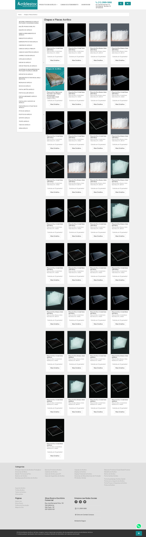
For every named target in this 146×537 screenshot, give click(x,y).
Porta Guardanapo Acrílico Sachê (28, 97)
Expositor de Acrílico (26, 74)
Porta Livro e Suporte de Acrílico (27, 102)
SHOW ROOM (85, 4)
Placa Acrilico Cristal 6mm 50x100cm (97, 312)
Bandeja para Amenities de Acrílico (27, 34)
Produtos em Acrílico (48, 4)
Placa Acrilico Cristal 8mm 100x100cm (75, 268)
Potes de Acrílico (24, 111)
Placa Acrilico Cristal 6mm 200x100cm (54, 136)
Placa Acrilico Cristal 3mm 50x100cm (54, 268)
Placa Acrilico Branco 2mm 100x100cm (119, 136)
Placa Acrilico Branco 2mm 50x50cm (75, 356)
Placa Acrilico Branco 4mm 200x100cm (97, 92)
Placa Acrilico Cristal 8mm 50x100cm (119, 312)
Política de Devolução (22, 507)
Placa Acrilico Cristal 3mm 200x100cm (75, 49)
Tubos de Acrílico (24, 125)
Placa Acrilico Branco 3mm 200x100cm (119, 49)
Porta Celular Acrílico (26, 93)
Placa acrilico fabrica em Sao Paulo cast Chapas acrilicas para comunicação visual (54, 94)
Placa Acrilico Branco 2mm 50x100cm (119, 180)
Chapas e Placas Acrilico (32, 14)
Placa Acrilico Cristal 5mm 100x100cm (75, 224)
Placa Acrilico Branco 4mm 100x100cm (97, 180)
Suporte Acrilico (24, 118)
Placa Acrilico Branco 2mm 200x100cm (97, 49)
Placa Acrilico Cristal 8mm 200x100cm (75, 136)
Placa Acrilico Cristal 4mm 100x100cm (119, 268)
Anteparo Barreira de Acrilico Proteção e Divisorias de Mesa (29, 22)
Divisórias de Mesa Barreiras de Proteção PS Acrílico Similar (29, 70)
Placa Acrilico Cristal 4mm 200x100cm (75, 92)
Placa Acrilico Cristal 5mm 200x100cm (119, 92)
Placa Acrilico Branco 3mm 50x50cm (119, 356)
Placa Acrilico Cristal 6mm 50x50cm (119, 400)
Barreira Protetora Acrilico (28, 42)
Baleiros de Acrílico (25, 30)
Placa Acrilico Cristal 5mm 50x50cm (97, 400)
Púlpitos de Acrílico (25, 114)
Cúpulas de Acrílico (25, 59)
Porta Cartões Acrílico (26, 89)
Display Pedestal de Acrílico (28, 66)
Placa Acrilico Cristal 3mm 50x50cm (97, 356)
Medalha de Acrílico (25, 82)
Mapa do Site (19, 509)
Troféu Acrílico (24, 121)
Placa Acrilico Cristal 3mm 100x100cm (54, 180)
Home (20, 14)
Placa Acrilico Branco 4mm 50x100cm (54, 312)
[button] (139, 533)
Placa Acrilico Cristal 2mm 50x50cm (54, 356)
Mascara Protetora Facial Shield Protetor (29, 78)
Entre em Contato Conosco (84, 516)
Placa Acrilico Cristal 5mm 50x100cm (75, 312)
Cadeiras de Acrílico (25, 45)
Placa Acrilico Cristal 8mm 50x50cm (54, 444)
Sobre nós (18, 503)
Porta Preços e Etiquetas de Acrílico (28, 106)
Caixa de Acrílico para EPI (27, 48)
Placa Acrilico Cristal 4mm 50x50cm (54, 400)
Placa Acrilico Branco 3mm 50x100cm (119, 224)
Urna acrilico (23, 128)
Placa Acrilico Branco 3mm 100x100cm (75, 180)
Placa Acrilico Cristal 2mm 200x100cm (54, 49)
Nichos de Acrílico (25, 86)
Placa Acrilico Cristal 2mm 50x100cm (54, 224)
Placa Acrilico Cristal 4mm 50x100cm (97, 268)
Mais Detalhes (54, 60)
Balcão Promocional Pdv (27, 26)
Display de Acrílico (25, 62)
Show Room (19, 505)
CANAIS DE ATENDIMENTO (69, 4)
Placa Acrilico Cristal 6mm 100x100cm (97, 224)
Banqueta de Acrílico (26, 38)
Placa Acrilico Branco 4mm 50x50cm (75, 400)
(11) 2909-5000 (81, 510)
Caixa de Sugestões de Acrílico (29, 52)
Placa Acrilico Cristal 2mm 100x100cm (97, 136)
